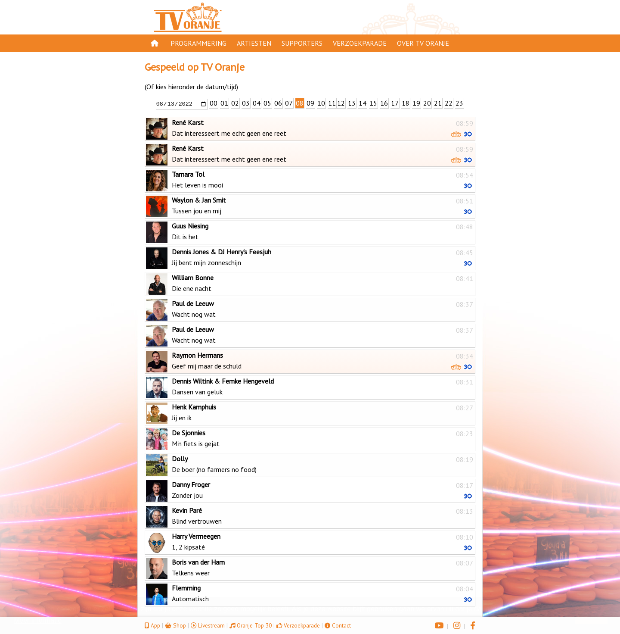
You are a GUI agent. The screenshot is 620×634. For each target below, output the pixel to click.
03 (246, 103)
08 (300, 103)
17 (395, 103)
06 (278, 103)
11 (332, 103)
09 (310, 103)
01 (224, 103)
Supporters (302, 43)
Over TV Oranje (423, 43)
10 (321, 103)
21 (438, 103)
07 (289, 103)
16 (384, 103)
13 (352, 103)
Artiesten (254, 43)
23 (459, 103)
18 (405, 103)
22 (449, 103)
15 (373, 103)
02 (235, 103)
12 (341, 103)
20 (427, 103)
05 (267, 103)
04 (256, 103)
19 (416, 103)
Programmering (198, 43)
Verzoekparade (360, 43)
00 (213, 103)
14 (362, 103)
